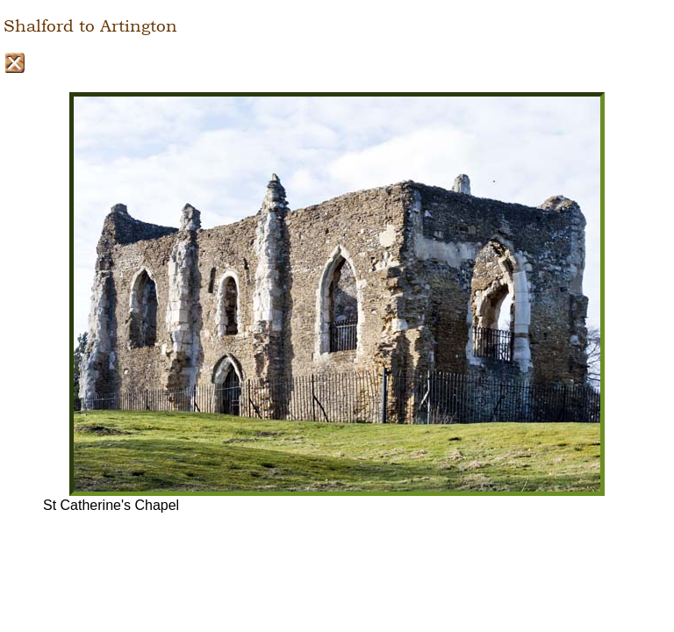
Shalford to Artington (90, 26)
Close (14, 63)
